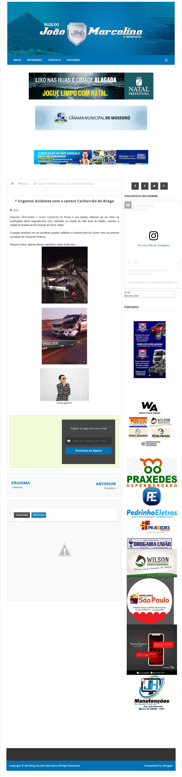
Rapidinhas (34, 60)
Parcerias (73, 60)
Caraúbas (129, 299)
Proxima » (110, 488)
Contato (54, 60)
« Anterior (17, 487)
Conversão (22, 515)
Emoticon (38, 515)
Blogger (168, 765)
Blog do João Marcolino (44, 765)
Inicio (17, 60)
